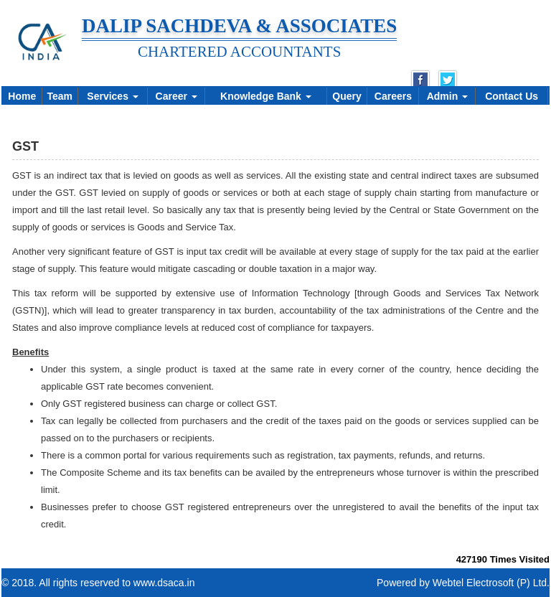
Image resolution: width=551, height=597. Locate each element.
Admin (447, 96)
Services (112, 96)
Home (22, 96)
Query (346, 96)
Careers (393, 96)
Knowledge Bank (265, 96)
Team (59, 96)
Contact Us (511, 96)
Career (176, 96)
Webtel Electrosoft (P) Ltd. (491, 582)
